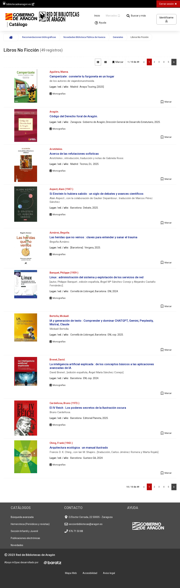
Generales (118, 37)
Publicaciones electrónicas (25, 538)
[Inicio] (10, 37)
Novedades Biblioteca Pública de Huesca (84, 37)
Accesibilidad (90, 573)
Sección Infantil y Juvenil (24, 531)
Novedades (17, 545)
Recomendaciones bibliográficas (39, 37)
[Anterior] (144, 62)
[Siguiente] (173, 62)
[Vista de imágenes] (105, 62)
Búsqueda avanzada (22, 517)
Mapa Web (71, 573)
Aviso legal (109, 573)
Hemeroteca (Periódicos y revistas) (30, 524)
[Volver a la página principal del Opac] (48, 19)
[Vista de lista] (98, 62)
